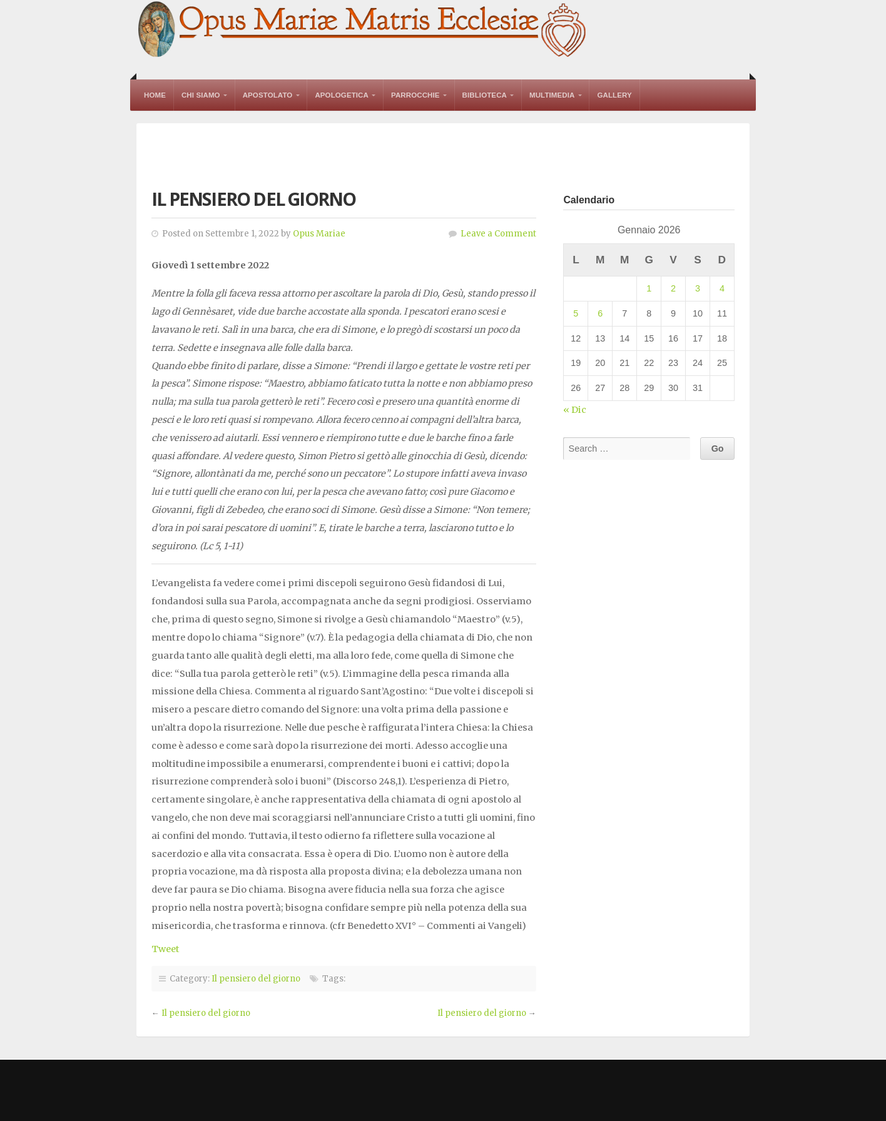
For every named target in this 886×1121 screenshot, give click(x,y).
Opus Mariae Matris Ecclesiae (362, 30)
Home (155, 95)
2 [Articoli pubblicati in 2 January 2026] (673, 288)
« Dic (574, 409)
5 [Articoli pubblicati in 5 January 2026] (575, 313)
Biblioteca (484, 95)
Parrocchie (415, 95)
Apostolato (268, 95)
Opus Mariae (319, 233)
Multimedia (551, 95)
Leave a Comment (498, 233)
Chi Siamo (200, 95)
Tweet (165, 949)
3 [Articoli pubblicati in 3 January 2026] (697, 288)
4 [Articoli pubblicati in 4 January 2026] (722, 288)
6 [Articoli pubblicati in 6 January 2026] (600, 313)
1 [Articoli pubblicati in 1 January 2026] (648, 288)
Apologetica (342, 95)
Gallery (614, 95)
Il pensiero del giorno (255, 978)
